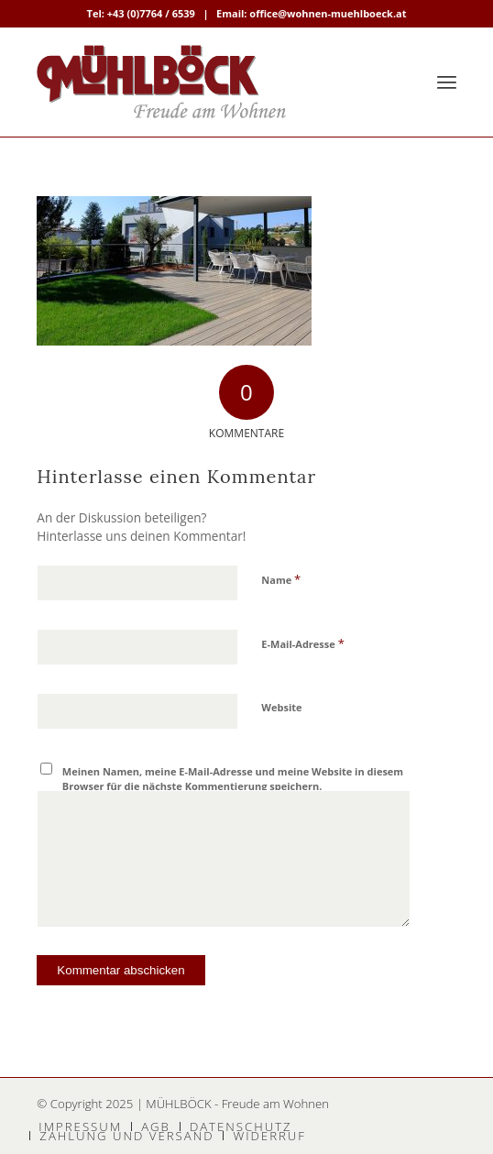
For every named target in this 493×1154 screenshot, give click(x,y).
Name (281, 579)
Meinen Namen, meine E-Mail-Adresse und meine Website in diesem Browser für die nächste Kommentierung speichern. (232, 779)
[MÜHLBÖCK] (204, 81)
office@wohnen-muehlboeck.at (327, 13)
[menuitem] (446, 82)
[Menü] (446, 82)
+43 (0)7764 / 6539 (151, 13)
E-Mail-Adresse (302, 643)
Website (281, 707)
